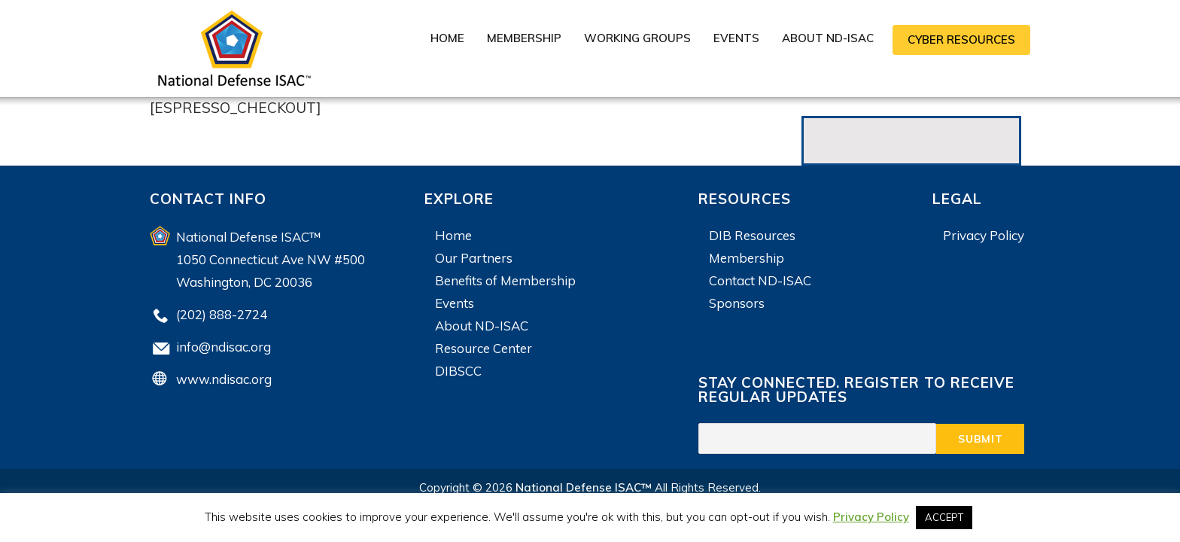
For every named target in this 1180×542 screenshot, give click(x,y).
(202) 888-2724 (221, 314)
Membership (524, 38)
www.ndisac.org (224, 379)
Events (736, 38)
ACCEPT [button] (944, 517)
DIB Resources (752, 235)
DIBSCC (458, 371)
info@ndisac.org (223, 347)
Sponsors (737, 303)
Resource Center (483, 348)
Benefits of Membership (505, 280)
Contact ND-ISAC (760, 280)
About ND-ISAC (828, 38)
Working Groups (637, 38)
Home (447, 38)
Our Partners (473, 258)
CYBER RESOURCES (961, 39)
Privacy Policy (983, 235)
